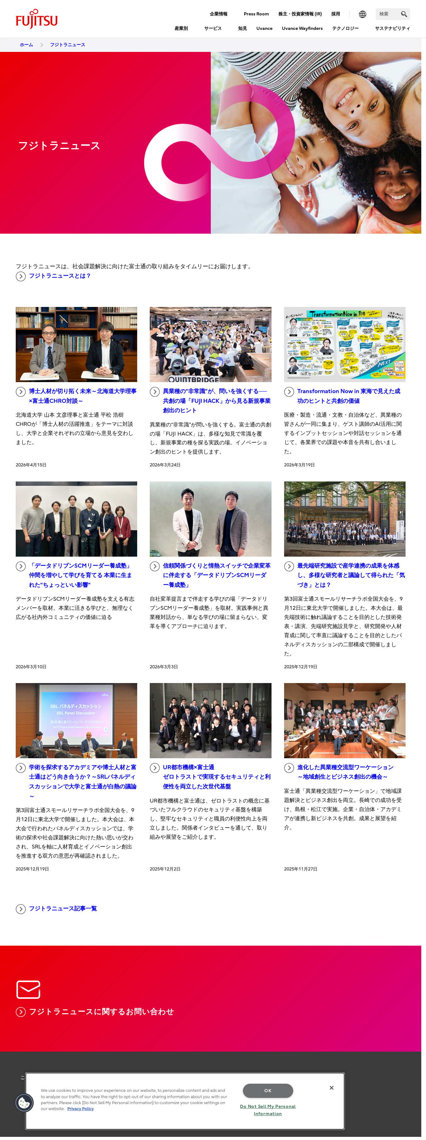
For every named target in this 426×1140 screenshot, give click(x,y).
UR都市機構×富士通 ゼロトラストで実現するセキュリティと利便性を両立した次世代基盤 (210, 776)
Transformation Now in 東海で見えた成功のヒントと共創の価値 (342, 395)
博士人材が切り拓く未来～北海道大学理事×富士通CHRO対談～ (76, 395)
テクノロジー (345, 28)
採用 (335, 14)
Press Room (256, 14)
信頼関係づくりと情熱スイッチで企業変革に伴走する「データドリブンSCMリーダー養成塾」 (210, 574)
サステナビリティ (392, 28)
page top (412, 1047)
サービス (213, 28)
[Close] (332, 1088)
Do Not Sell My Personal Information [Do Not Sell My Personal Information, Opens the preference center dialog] (268, 1110)
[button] (24, 1103)
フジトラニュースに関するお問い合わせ (95, 1012)
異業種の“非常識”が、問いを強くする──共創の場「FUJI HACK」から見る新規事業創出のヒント (210, 400)
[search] (404, 14)
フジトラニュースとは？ (53, 276)
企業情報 (218, 14)
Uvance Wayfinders (302, 28)
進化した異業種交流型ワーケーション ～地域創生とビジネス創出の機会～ (339, 772)
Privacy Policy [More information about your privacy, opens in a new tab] (80, 1108)
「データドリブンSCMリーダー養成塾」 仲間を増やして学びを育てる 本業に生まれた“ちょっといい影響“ (74, 574)
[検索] (393, 14)
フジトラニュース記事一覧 (56, 909)
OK (268, 1090)
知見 (242, 28)
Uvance (264, 28)
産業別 (181, 28)
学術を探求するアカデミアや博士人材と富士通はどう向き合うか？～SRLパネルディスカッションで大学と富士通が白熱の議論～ (76, 781)
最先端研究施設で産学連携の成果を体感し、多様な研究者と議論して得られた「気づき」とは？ (344, 574)
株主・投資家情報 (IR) (300, 14)
